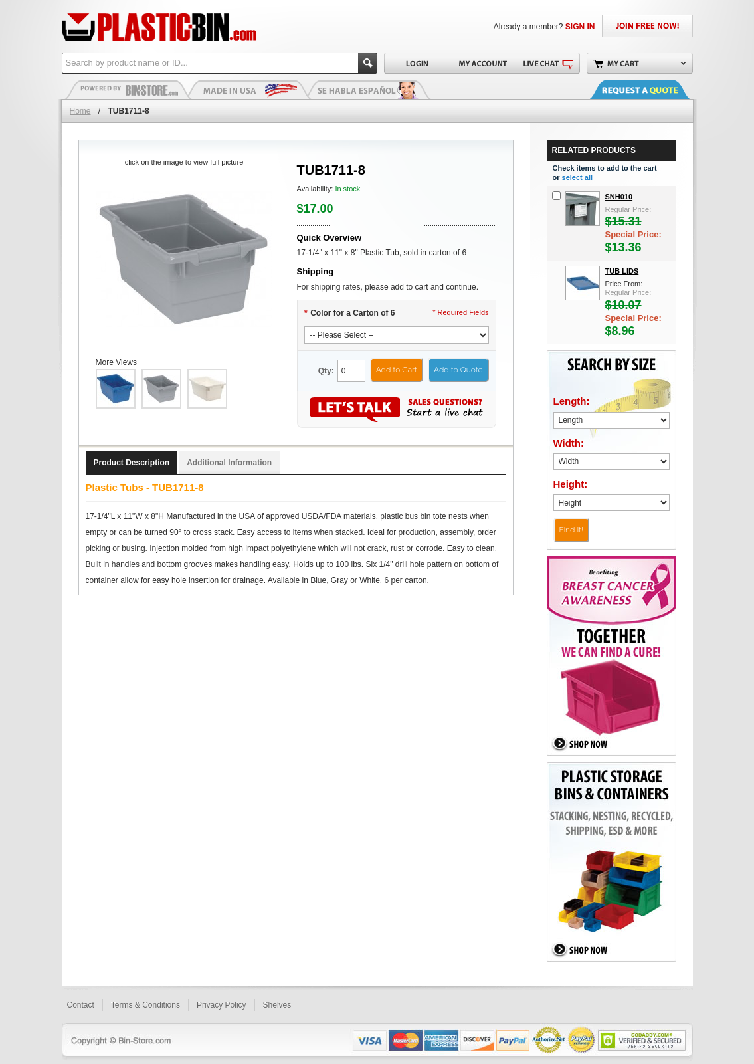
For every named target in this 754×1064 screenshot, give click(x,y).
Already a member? (544, 26)
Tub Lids (622, 271)
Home (80, 111)
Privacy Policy (221, 1005)
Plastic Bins (128, 89)
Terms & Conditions (145, 1005)
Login (417, 63)
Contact (80, 1005)
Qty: (326, 370)
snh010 (619, 197)
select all (577, 177)
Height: (570, 484)
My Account (483, 63)
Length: (571, 401)
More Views (116, 362)
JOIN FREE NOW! (647, 26)
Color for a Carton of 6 (349, 313)
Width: (569, 443)
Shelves (277, 1005)
